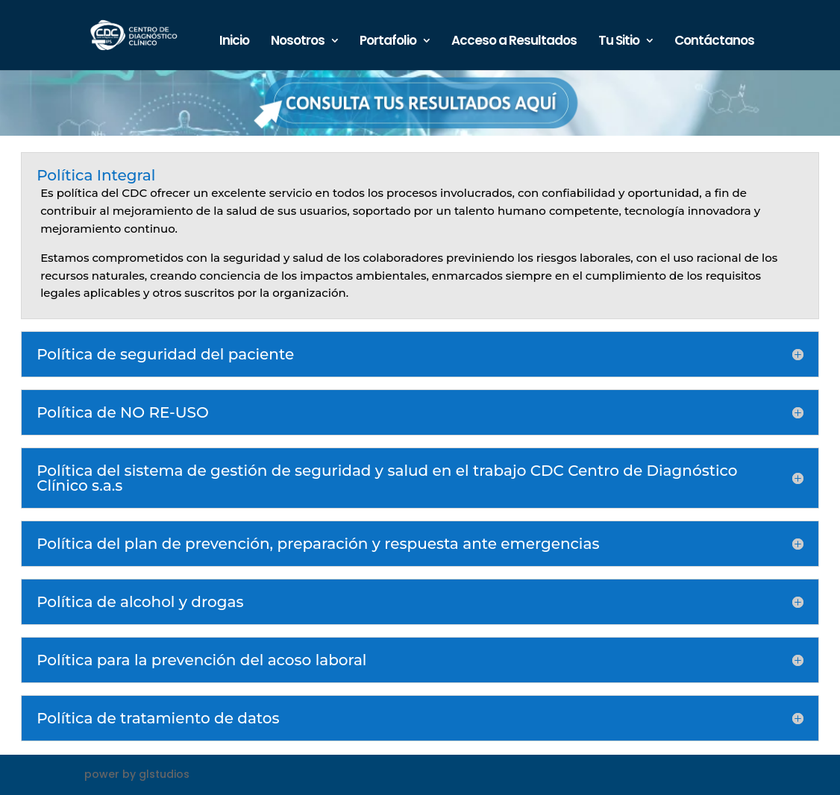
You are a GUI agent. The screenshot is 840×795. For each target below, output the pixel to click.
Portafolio (388, 42)
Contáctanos (714, 42)
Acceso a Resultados (514, 42)
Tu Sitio (618, 42)
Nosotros (298, 42)
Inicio (234, 42)
